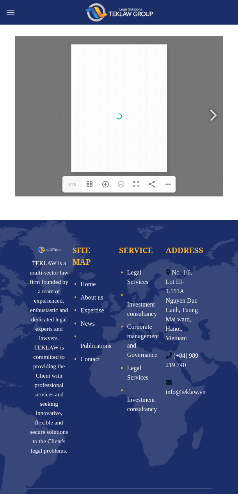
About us (91, 262)
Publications (95, 310)
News (87, 288)
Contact (90, 324)
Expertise (92, 275)
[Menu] (10, 12)
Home (88, 249)
